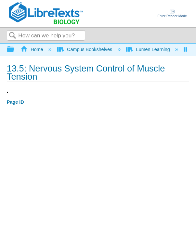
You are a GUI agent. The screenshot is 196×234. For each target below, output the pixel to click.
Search (13, 36)
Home (32, 49)
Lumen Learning (148, 49)
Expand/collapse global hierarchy (14, 50)
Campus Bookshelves (85, 49)
